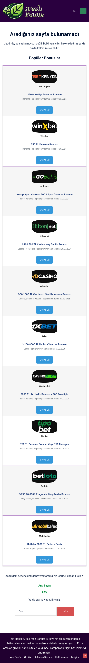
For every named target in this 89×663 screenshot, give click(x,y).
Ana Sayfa (44, 585)
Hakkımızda (61, 657)
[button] (74, 11)
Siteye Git (44, 110)
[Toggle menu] (83, 11)
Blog (44, 591)
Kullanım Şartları (43, 657)
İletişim (75, 657)
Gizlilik (27, 657)
